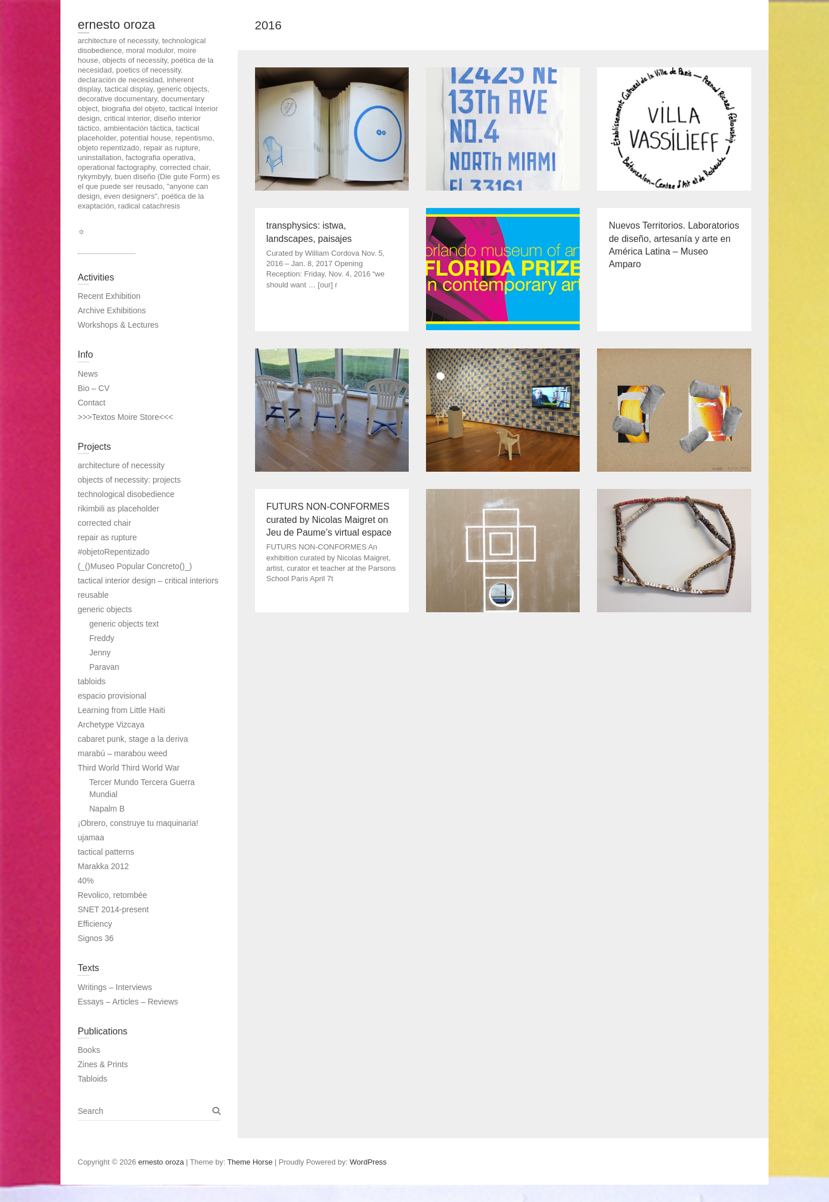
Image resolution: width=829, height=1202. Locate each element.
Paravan (104, 667)
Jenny (100, 652)
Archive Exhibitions (112, 310)
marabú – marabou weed (123, 753)
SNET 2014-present (113, 909)
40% (86, 880)
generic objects (105, 609)
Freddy (102, 638)
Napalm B (106, 808)
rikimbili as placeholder (118, 508)
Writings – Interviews (115, 987)
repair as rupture (107, 537)
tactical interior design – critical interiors (148, 580)
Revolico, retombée (112, 895)
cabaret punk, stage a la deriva (133, 739)
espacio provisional (112, 695)
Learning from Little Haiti (121, 710)
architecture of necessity (121, 465)
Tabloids (92, 1078)
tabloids (91, 681)
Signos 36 (95, 938)
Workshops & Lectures (118, 324)
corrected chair (104, 523)
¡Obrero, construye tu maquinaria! (138, 823)
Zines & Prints (103, 1064)
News (88, 373)
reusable (93, 595)
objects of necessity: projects (129, 479)
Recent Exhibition (109, 296)
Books (89, 1050)
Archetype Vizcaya (111, 724)
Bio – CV (93, 388)
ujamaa (91, 837)
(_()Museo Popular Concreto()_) (135, 566)
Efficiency (95, 923)
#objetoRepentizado (114, 551)
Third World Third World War (129, 767)
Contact (91, 402)
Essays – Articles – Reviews (128, 1001)
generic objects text (124, 623)
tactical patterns (106, 851)
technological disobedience (126, 494)
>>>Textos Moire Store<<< (125, 417)
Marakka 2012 (103, 866)
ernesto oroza (116, 24)
